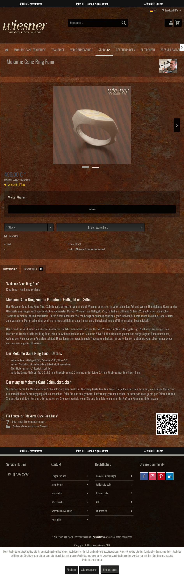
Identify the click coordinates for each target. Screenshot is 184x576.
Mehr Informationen (92, 559)
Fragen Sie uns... (60, 476)
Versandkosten (99, 537)
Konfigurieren (110, 569)
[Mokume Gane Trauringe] (29, 49)
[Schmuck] (104, 49)
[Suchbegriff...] (98, 23)
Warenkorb (57, 502)
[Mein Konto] (168, 23)
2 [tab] (89, 10)
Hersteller (57, 519)
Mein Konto (57, 484)
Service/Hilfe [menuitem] (170, 10)
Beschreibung (10, 269)
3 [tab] (95, 10)
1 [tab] (83, 10)
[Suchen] (124, 23)
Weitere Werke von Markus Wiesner (26, 426)
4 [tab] (101, 10)
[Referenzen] (148, 49)
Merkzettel (57, 493)
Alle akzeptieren (89, 569)
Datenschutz (102, 493)
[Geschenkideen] (125, 49)
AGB (98, 502)
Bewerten (11, 236)
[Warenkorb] (178, 23)
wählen (92, 209)
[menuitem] (98, 23)
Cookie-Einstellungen (106, 476)
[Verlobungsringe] (81, 49)
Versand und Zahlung (62, 511)
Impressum (101, 511)
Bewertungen (33, 269)
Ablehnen (71, 569)
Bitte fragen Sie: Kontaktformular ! (26, 421)
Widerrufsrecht (103, 484)
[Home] (6, 49)
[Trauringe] (57, 49)
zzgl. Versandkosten (22, 179)
